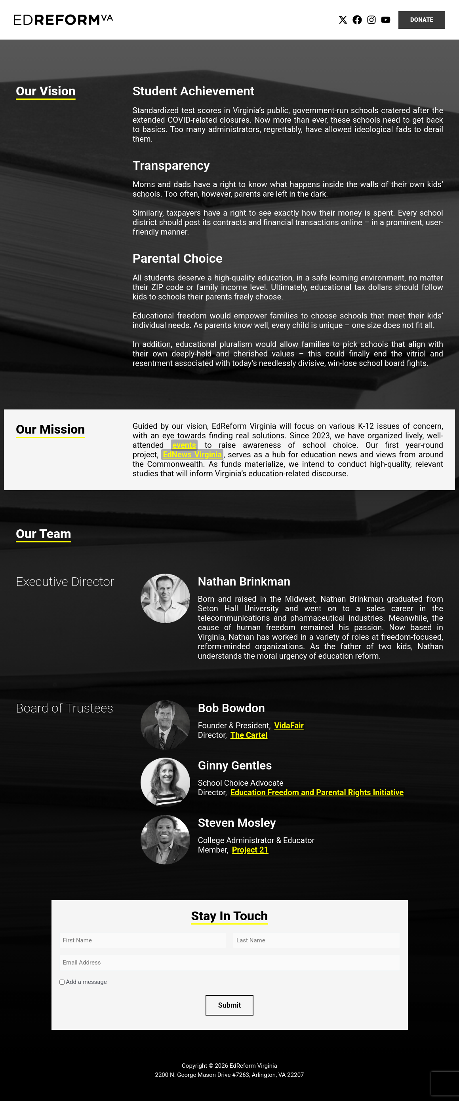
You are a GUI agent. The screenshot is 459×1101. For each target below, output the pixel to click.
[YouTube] (385, 20)
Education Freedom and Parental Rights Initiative (317, 792)
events (184, 445)
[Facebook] (357, 20)
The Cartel (249, 735)
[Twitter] (343, 20)
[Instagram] (371, 20)
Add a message (86, 981)
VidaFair (288, 725)
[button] (421, 20)
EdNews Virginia (192, 454)
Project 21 (250, 850)
